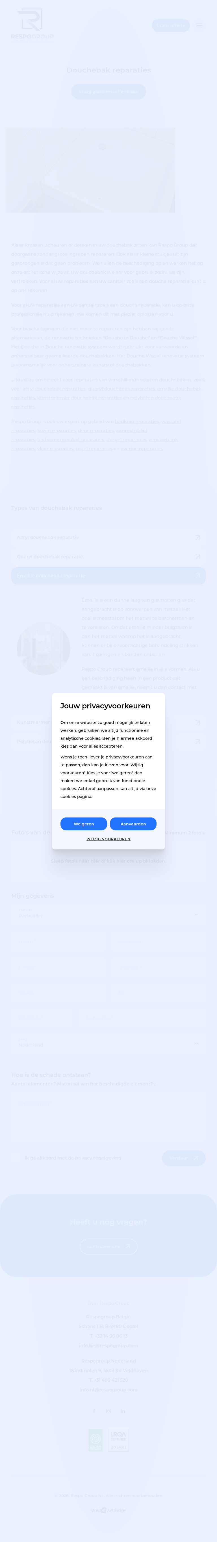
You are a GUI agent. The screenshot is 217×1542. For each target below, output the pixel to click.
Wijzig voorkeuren (108, 839)
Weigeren (84, 823)
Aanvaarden (133, 823)
